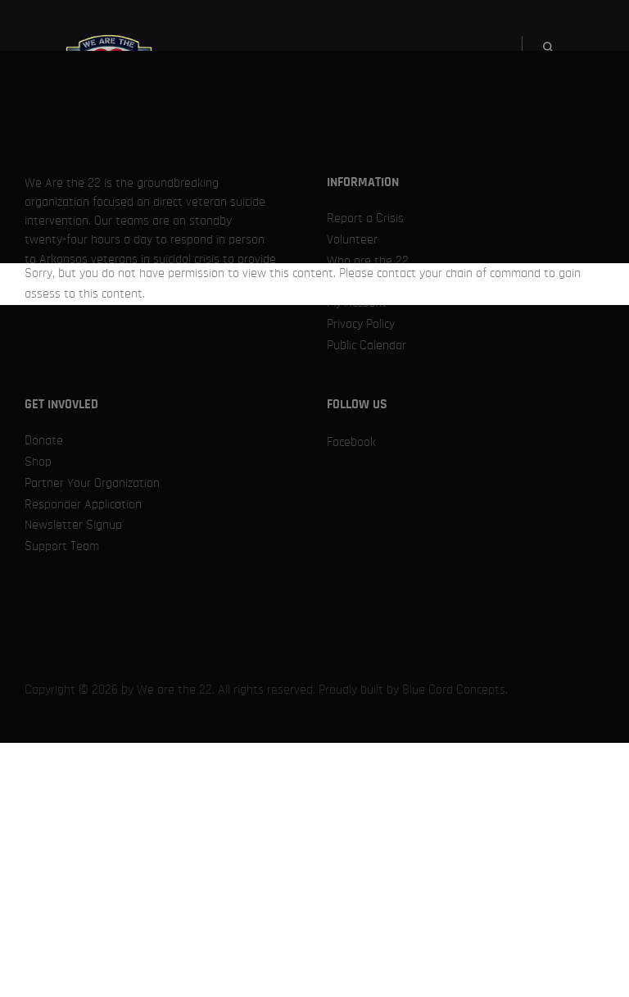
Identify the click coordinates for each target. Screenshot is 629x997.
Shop (38, 461)
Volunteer (352, 239)
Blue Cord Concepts (453, 689)
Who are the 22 (368, 260)
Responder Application (83, 504)
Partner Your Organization (92, 482)
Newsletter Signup (73, 524)
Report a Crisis (365, 218)
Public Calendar (366, 345)
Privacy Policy (361, 323)
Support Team (62, 546)
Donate (44, 440)
